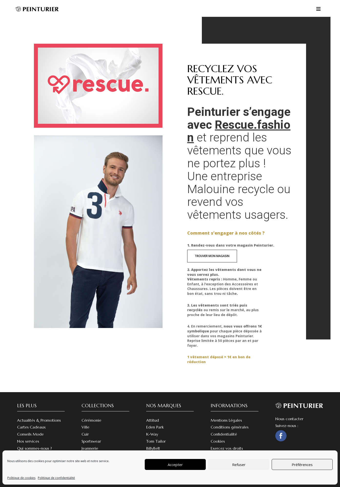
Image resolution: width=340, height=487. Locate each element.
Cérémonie (91, 420)
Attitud (152, 420)
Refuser (239, 464)
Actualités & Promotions (39, 420)
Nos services (28, 441)
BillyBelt (153, 448)
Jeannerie (90, 448)
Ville (85, 427)
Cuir (85, 434)
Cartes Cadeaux (31, 427)
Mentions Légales (226, 420)
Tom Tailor (156, 441)
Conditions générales (229, 427)
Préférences (302, 464)
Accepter (175, 464)
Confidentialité (224, 434)
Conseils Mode (30, 434)
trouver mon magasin (212, 256)
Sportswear (91, 441)
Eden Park (155, 427)
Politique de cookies (21, 478)
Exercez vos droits (227, 448)
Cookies (218, 441)
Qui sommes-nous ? (34, 448)
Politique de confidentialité (56, 478)
